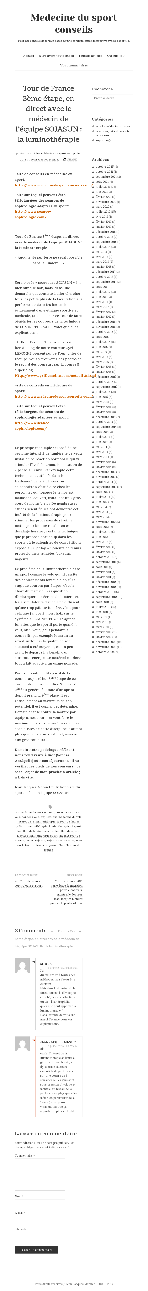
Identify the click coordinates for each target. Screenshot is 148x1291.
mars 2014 (102, 457)
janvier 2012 (103, 552)
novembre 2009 (106, 647)
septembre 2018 (106, 242)
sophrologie (104, 140)
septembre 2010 (106, 597)
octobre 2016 (104, 332)
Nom (19, 1196)
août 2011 (102, 567)
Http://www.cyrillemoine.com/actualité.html (55, 375)
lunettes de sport (67, 831)
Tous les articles (90, 56)
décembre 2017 (106, 271)
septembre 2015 (106, 387)
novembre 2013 (105, 477)
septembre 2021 (106, 176)
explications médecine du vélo (61, 817)
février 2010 (104, 632)
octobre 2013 (104, 482)
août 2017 (102, 287)
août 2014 (102, 432)
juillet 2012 (103, 532)
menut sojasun (35, 840)
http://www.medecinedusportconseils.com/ (54, 185)
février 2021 (103, 197)
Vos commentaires (74, 65)
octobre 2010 (104, 592)
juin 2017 (102, 297)
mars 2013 (102, 517)
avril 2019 (102, 216)
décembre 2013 (105, 472)
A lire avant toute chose (56, 56)
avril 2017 (102, 302)
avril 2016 (102, 357)
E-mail (20, 1213)
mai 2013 (101, 507)
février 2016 (103, 366)
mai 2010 (101, 617)
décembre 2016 (106, 321)
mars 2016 (102, 362)
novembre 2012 (106, 522)
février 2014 (103, 462)
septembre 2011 (106, 562)
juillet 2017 (103, 292)
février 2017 (103, 312)
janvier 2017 (103, 316)
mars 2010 (102, 627)
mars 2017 (102, 307)
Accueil (28, 56)
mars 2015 (102, 402)
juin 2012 (102, 537)
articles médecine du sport (48, 153)
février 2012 (103, 547)
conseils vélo (30, 817)
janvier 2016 (103, 371)
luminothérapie (37, 826)
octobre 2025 (105, 166)
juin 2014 (102, 442)
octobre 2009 (105, 652)
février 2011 (103, 572)
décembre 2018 (106, 231)
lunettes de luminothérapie (36, 831)
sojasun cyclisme (58, 840)
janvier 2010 (104, 637)
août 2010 (102, 602)
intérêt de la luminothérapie (37, 821)
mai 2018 (101, 252)
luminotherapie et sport (65, 826)
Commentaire (25, 1155)
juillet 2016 (103, 342)
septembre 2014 (106, 427)
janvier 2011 (103, 577)
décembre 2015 (106, 377)
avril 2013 (102, 512)
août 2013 (102, 492)
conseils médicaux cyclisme (35, 812)
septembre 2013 (106, 487)
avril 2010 (102, 622)
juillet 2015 (103, 392)
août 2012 (102, 527)
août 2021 (102, 181)
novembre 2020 (106, 202)
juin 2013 (102, 502)
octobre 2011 (104, 557)
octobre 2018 (104, 237)
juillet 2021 (103, 186)
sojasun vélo (54, 845)
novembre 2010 (106, 587)
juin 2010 (102, 612)
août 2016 (102, 337)
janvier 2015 (104, 412)
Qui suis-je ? (116, 56)
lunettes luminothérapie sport (37, 835)
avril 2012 (102, 542)
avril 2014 (102, 452)
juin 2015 (102, 397)
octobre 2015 (104, 382)
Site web (20, 1229)
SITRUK (46, 964)
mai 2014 (101, 447)
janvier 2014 (103, 467)
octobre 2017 (104, 276)
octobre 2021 (104, 171)
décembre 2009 (106, 642)
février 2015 (104, 407)
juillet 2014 (103, 437)
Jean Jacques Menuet (45, 159)
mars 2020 (102, 206)
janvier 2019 (103, 226)
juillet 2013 (103, 497)
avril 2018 (102, 257)
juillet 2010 (103, 607)
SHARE (72, 159)
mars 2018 (102, 261)
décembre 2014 (106, 417)
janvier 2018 (103, 266)
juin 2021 (102, 192)
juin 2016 (102, 347)
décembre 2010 (106, 582)
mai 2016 (101, 352)
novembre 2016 (106, 326)
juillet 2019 (103, 211)
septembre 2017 (106, 281)
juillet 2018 (103, 247)
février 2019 (103, 221)
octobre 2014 (104, 422)
